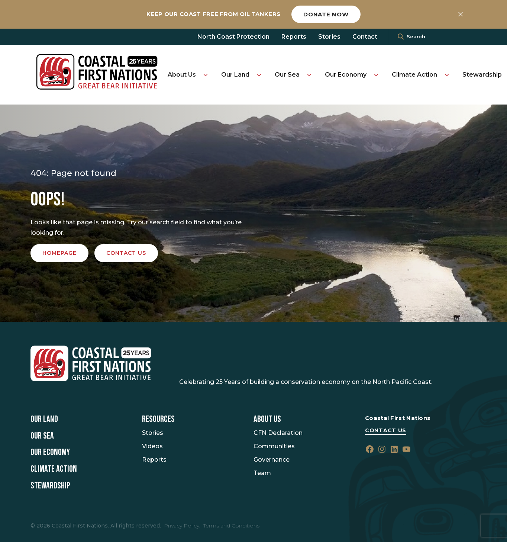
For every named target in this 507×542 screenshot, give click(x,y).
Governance (272, 459)
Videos (152, 446)
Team (262, 473)
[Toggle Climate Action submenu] (447, 75)
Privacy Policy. (182, 525)
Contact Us (385, 430)
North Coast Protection (233, 36)
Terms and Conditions (231, 525)
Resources (158, 419)
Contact (364, 36)
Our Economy (345, 74)
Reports (293, 36)
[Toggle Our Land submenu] (259, 75)
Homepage (59, 253)
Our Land (235, 74)
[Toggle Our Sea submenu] (309, 75)
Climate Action (414, 74)
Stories (329, 36)
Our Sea (287, 74)
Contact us (126, 253)
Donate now (326, 14)
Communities (274, 446)
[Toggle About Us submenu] (205, 75)
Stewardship (482, 74)
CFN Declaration (278, 432)
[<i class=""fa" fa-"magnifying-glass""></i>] (401, 37)
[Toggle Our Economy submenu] (376, 75)
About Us (182, 74)
